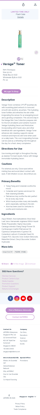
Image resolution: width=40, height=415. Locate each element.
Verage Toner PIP (7, 252)
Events (22, 344)
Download (30, 264)
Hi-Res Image (17, 264)
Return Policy (20, 406)
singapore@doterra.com (11, 351)
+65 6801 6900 (8, 349)
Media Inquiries (8, 281)
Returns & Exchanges (10, 289)
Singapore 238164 (9, 346)
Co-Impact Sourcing (10, 379)
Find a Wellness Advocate (20, 310)
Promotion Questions (10, 284)
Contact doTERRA (20, 317)
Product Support (8, 286)
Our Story (23, 332)
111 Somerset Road (9, 337)
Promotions (24, 360)
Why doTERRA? (8, 371)
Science (23, 338)
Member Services (9, 276)
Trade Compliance (20, 409)
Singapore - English (26, 396)
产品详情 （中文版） (21, 252)
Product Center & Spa (10, 279)
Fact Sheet (23, 341)
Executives (23, 335)
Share (5, 264)
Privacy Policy (20, 404)
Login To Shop (11, 92)
